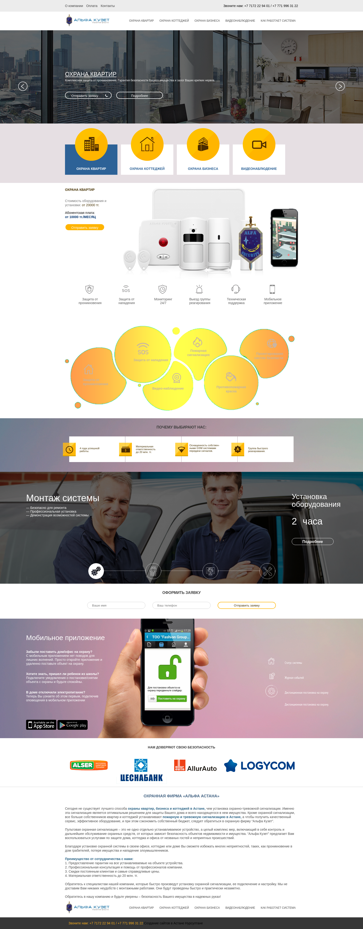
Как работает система (278, 20)
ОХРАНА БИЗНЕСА (207, 20)
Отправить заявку (84, 96)
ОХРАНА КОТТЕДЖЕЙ (174, 20)
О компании (74, 6)
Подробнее (139, 96)
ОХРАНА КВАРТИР (141, 20)
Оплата (91, 6)
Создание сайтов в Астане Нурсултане (173, 923)
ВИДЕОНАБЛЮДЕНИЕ (240, 20)
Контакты (108, 6)
